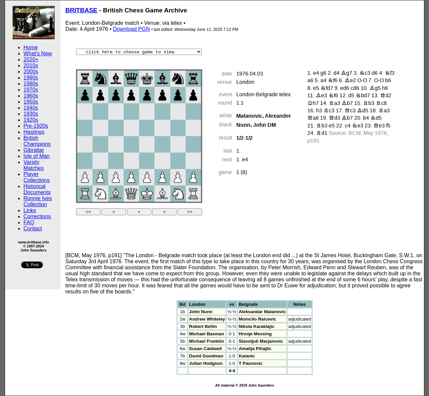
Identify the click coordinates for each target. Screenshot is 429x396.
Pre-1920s (35, 126)
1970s (30, 90)
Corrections (37, 216)
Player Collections (36, 177)
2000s (30, 71)
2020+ (31, 59)
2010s (30, 65)
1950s (30, 102)
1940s (30, 108)
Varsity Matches (33, 165)
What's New (37, 53)
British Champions (37, 141)
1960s (30, 96)
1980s (30, 84)
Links (29, 210)
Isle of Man (36, 156)
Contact (32, 228)
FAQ (28, 222)
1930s (30, 114)
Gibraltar (33, 150)
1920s (30, 120)
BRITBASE (81, 10)
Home (30, 47)
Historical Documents (37, 189)
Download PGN (131, 29)
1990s (30, 77)
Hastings (33, 132)
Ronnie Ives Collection (37, 201)
